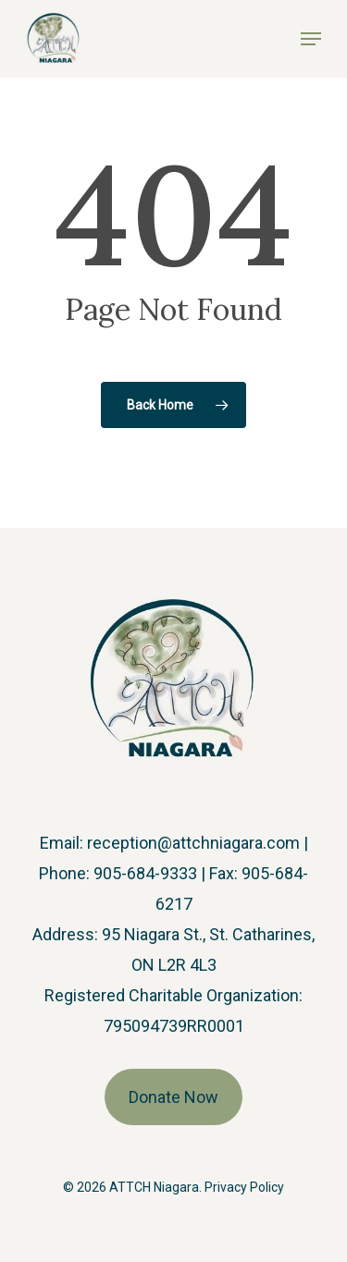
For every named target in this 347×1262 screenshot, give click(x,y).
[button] (311, 39)
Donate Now (173, 1097)
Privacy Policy (244, 1187)
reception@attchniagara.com (193, 842)
